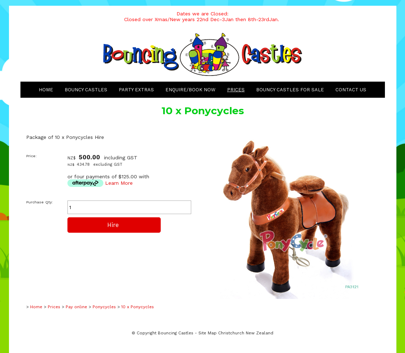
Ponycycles (104, 306)
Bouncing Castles (175, 332)
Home (46, 89)
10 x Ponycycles (137, 306)
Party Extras (136, 89)
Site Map (207, 332)
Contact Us (350, 89)
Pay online (76, 306)
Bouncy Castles (86, 89)
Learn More (119, 183)
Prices (236, 89)
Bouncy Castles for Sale (290, 89)
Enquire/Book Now (190, 89)
